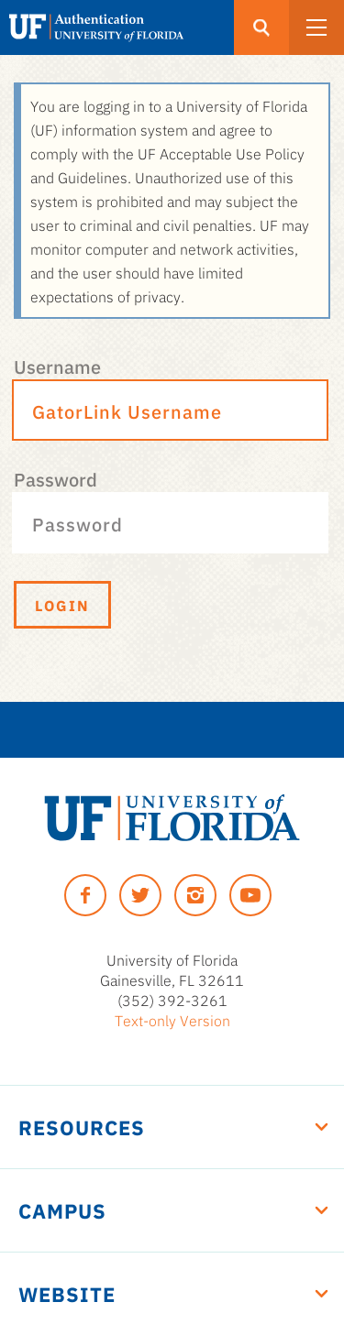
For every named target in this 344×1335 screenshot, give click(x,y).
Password (55, 478)
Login (62, 605)
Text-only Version (172, 1020)
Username (57, 365)
